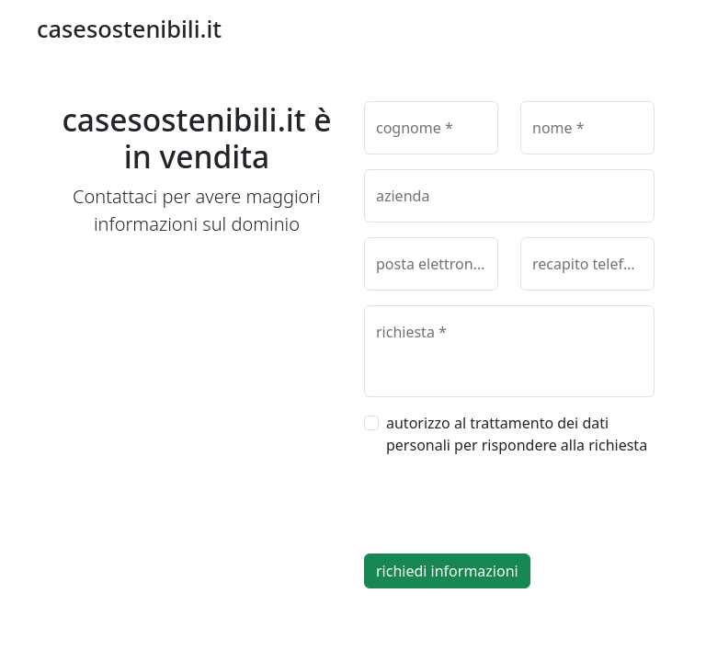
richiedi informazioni (447, 571)
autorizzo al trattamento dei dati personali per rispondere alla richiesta (516, 434)
